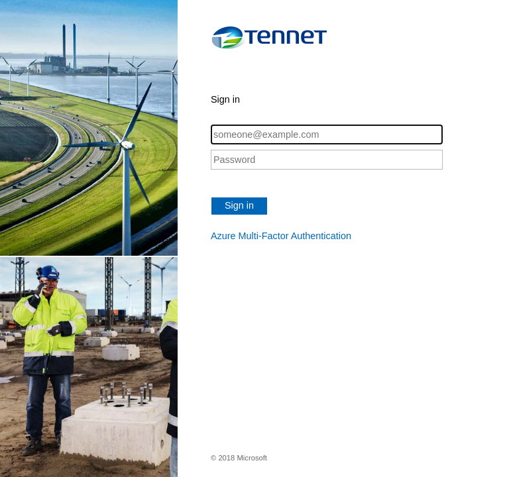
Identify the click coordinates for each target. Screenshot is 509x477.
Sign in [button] (239, 205)
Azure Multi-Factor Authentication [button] (281, 236)
